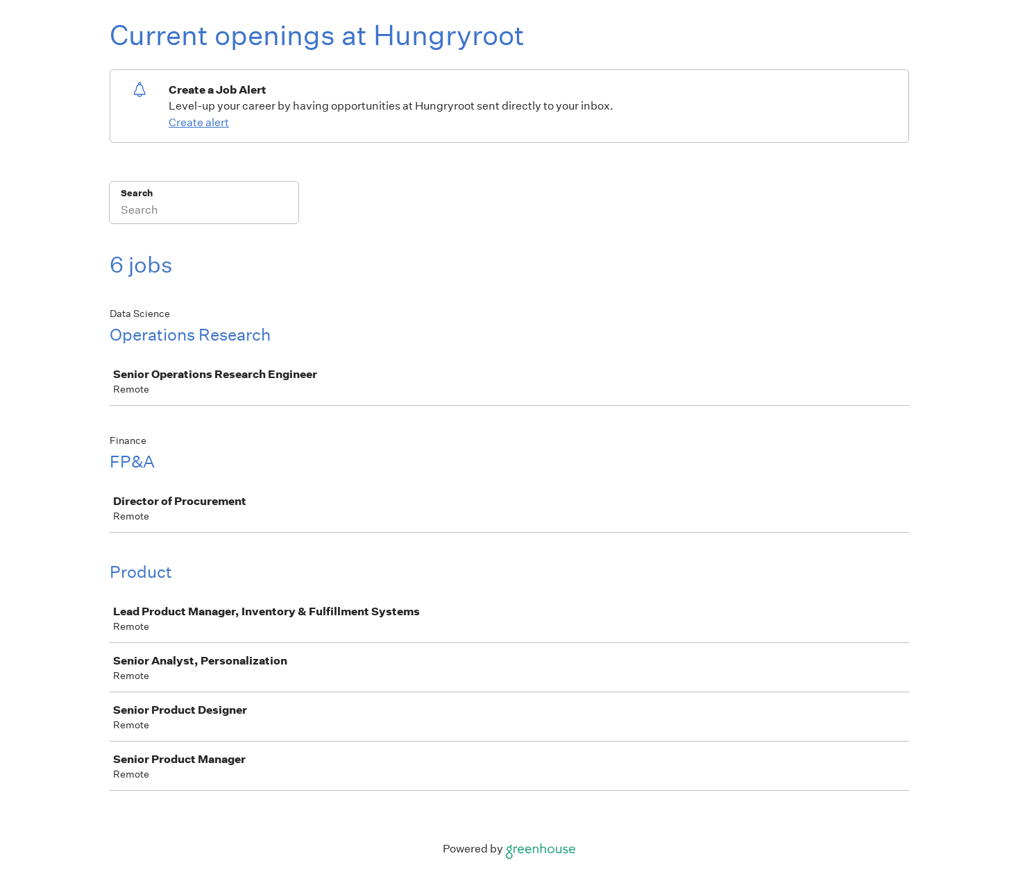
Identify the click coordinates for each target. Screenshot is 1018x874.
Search (137, 193)
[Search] (204, 211)
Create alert (199, 122)
